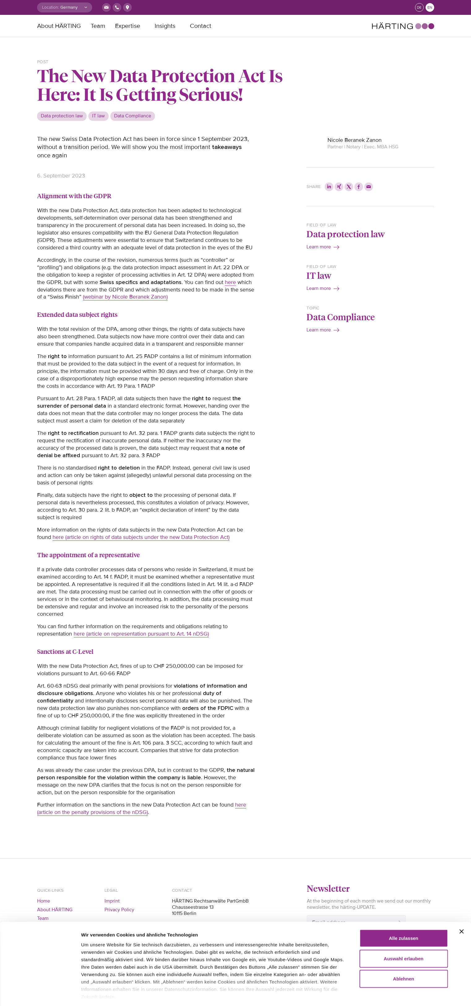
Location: (50, 7)
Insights (165, 26)
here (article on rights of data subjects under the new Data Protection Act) (141, 537)
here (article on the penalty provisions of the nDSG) (141, 808)
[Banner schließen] (461, 900)
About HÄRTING (59, 26)
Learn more (318, 247)
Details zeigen (96, 993)
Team (98, 26)
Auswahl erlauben (403, 927)
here (230, 282)
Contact (200, 26)
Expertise (127, 26)
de (419, 7)
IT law (318, 275)
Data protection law (345, 233)
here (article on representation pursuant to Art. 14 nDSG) (141, 633)
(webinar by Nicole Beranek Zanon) (125, 296)
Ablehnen (403, 947)
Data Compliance (340, 316)
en (429, 7)
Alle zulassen (403, 907)
